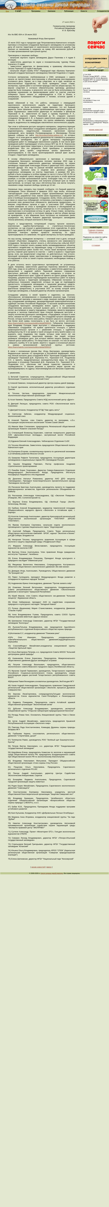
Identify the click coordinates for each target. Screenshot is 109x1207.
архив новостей (38, 867)
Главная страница (96, 230)
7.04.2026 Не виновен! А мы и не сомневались (91, 100)
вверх (49, 867)
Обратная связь (96, 232)
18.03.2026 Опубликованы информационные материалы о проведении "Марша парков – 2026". (95, 121)
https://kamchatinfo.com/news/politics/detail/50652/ (29, 347)
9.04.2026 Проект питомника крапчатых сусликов (94, 90)
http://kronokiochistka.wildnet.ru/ (48, 135)
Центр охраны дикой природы (52, 873)
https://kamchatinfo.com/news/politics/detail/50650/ (29, 323)
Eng (7, 11)
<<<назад (96, 245)
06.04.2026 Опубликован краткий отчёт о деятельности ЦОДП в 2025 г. (94, 110)
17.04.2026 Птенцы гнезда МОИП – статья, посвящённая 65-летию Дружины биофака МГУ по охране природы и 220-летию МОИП (95, 78)
